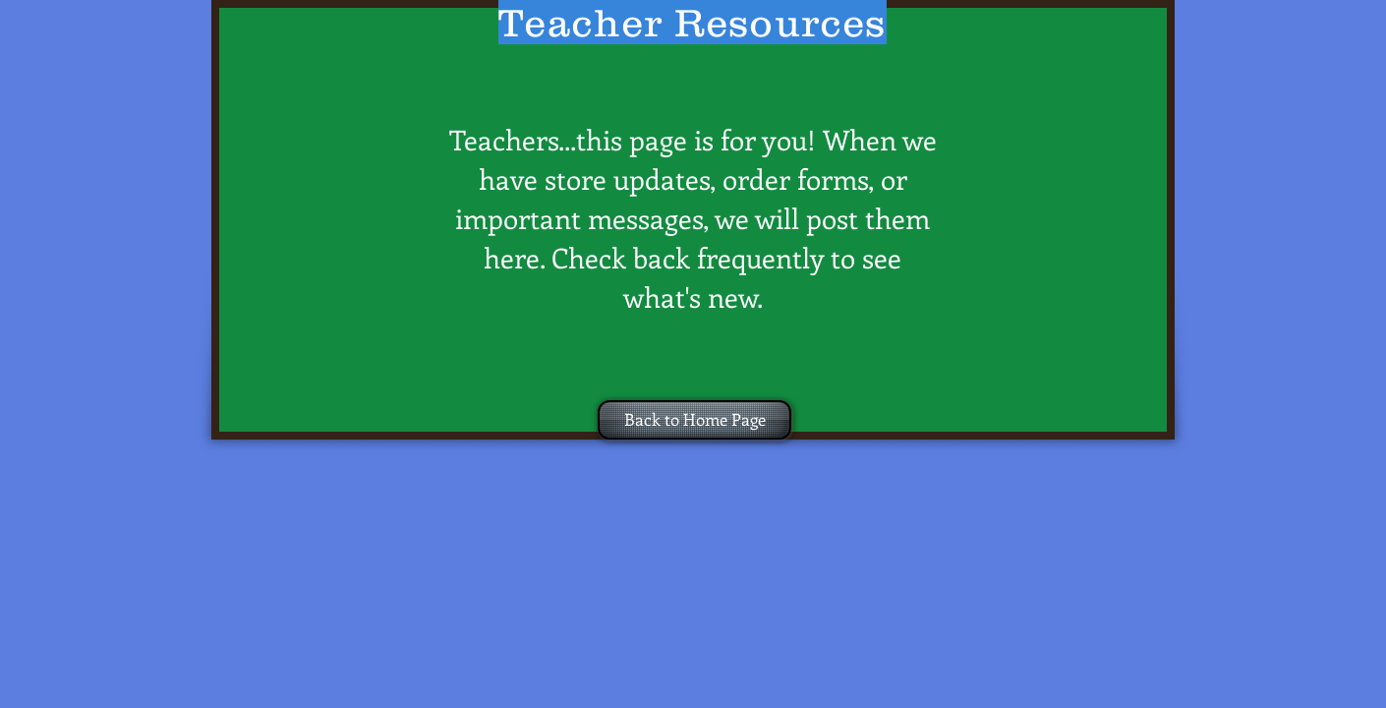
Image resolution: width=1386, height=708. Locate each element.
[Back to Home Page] (694, 420)
